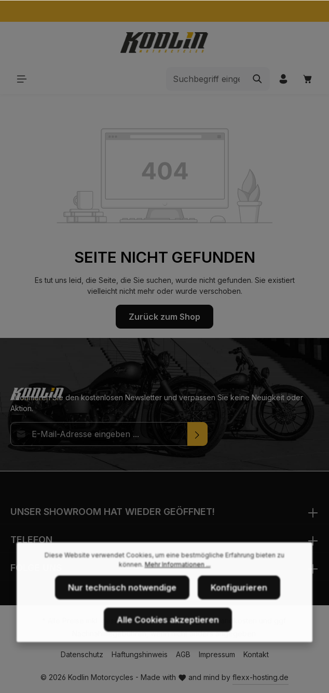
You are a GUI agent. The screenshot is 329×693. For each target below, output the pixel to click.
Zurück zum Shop (164, 316)
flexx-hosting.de (260, 677)
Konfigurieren (239, 602)
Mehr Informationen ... (178, 579)
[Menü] (21, 78)
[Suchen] (257, 79)
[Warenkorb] (307, 78)
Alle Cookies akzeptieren (168, 634)
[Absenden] (197, 434)
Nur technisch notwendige (122, 602)
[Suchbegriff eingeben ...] (206, 79)
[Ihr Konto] (283, 78)
